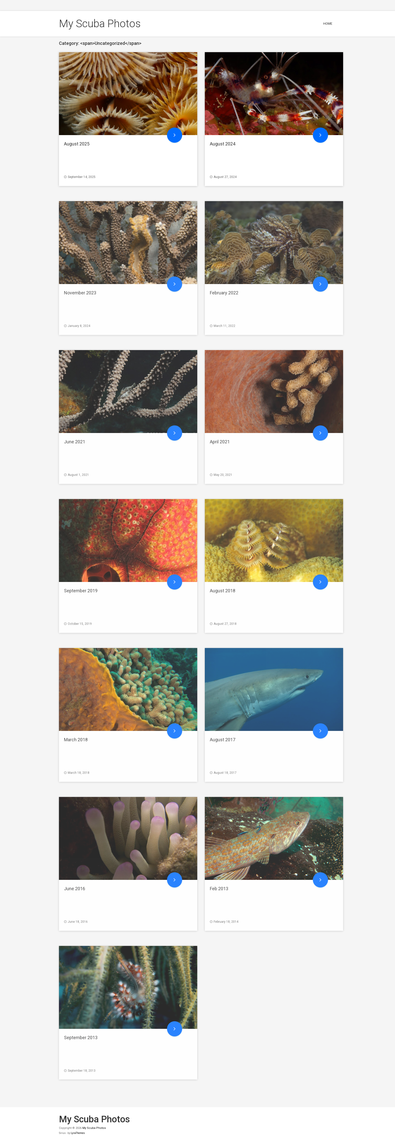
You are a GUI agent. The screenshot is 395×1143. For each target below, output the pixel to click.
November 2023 (80, 292)
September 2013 (80, 1037)
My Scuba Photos (100, 23)
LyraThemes (78, 1133)
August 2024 (222, 143)
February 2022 (224, 292)
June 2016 (74, 888)
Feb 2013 (219, 888)
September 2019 (80, 590)
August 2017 (222, 739)
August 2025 (76, 143)
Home (327, 23)
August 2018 (222, 590)
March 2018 (76, 739)
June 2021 (74, 441)
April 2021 (220, 441)
